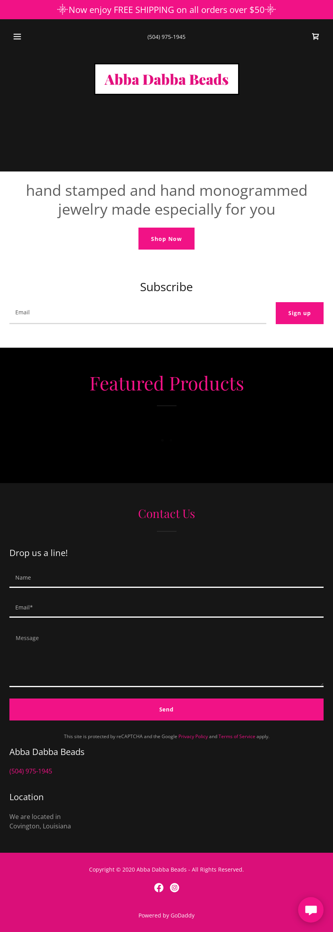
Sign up (299, 313)
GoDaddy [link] (183, 915)
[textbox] (137, 313)
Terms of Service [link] (236, 736)
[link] (316, 36)
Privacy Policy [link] (193, 736)
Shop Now (166, 239)
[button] (23, 36)
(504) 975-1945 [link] (166, 36)
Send (166, 709)
